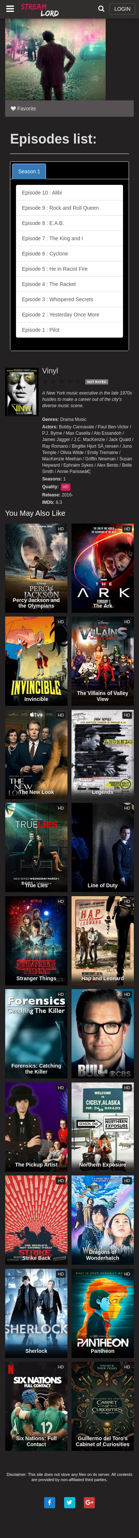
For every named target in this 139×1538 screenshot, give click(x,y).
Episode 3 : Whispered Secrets (57, 299)
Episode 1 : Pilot (40, 330)
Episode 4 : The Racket (49, 284)
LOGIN (122, 9)
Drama (66, 419)
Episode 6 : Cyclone (45, 254)
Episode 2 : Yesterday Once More (60, 315)
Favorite (23, 109)
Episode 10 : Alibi (42, 193)
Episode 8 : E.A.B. (43, 223)
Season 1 (29, 171)
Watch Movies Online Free (40, 9)
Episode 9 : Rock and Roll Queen (60, 208)
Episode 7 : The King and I (52, 238)
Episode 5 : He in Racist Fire (54, 269)
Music (80, 419)
